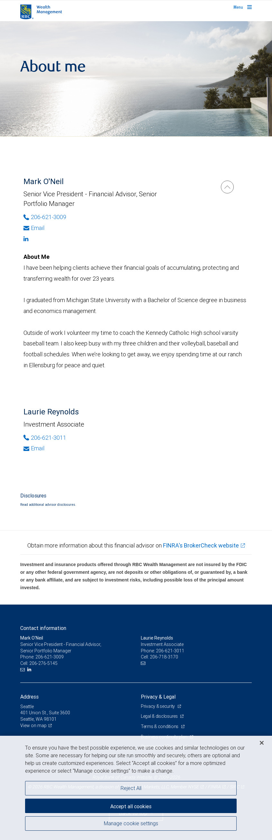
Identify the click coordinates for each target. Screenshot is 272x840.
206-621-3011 (170, 651)
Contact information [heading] (43, 628)
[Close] (262, 743)
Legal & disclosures (159, 716)
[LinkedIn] (30, 669)
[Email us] (23, 669)
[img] (136, 79)
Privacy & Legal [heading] (158, 696)
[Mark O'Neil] (227, 187)
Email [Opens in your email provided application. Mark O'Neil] (33, 228)
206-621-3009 (49, 657)
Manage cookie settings (131, 823)
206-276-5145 (43, 663)
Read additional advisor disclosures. (48, 504)
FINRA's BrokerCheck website (201, 545)
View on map (33, 725)
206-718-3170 (164, 657)
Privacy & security (158, 706)
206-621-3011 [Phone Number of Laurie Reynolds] (44, 437)
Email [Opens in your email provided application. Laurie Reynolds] (33, 448)
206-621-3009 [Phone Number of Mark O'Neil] (44, 217)
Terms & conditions (160, 726)
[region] (136, 788)
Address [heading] (29, 696)
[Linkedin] (96, 238)
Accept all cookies (130, 806)
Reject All (131, 788)
